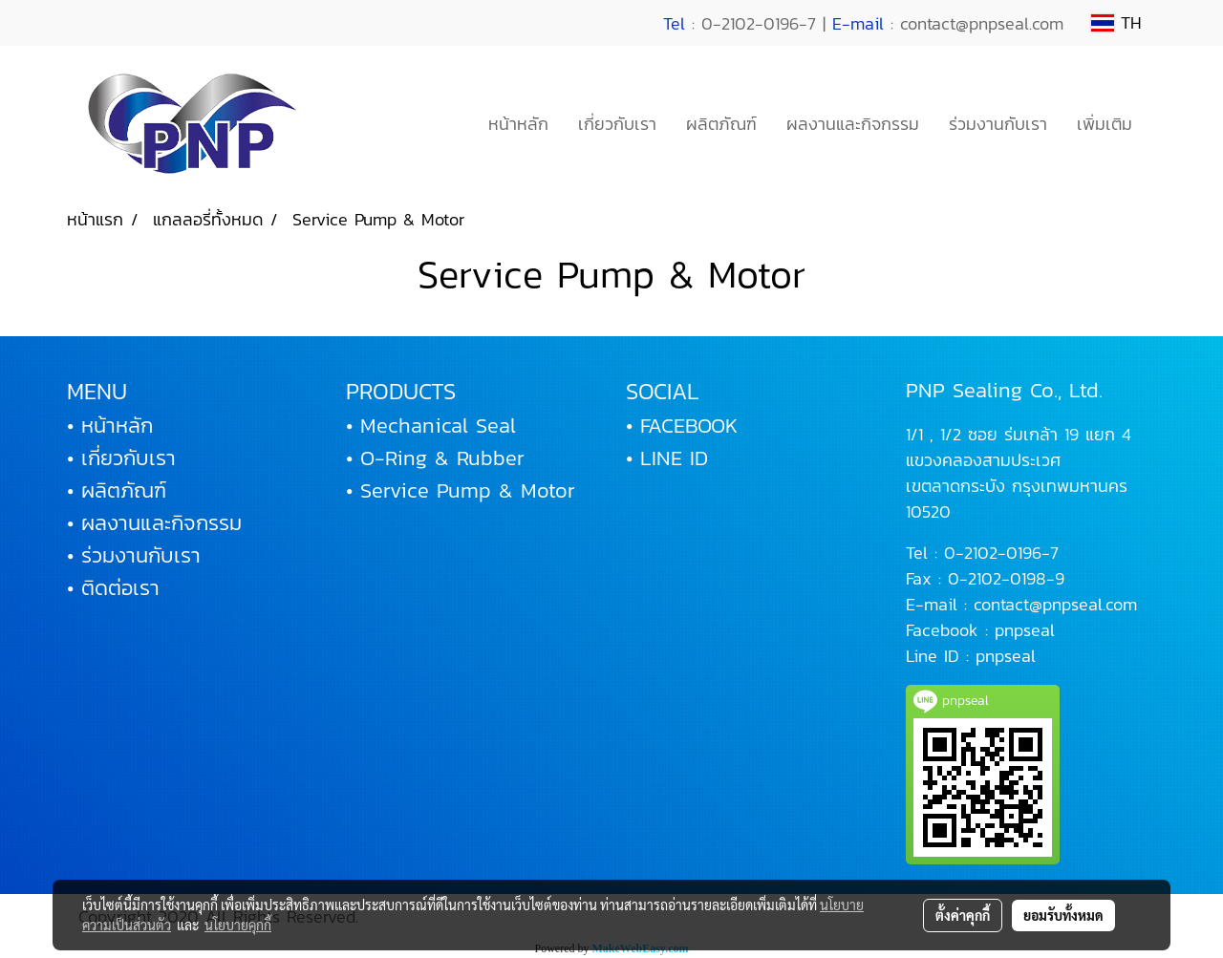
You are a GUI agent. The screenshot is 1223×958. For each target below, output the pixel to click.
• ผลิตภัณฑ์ (116, 490)
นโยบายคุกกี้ (237, 924)
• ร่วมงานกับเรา (134, 555)
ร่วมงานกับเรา (998, 124)
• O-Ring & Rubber (435, 458)
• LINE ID (667, 458)
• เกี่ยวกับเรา (121, 458)
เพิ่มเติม (1104, 124)
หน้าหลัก (518, 124)
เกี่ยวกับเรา (617, 124)
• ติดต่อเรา (113, 588)
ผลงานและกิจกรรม (852, 124)
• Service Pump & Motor (460, 490)
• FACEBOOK (682, 425)
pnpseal (1025, 630)
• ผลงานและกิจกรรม (154, 523)
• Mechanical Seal (431, 425)
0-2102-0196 (992, 552)
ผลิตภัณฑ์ (721, 124)
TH (1116, 22)
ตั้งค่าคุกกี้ (962, 915)
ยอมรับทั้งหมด (1063, 915)
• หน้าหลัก (110, 425)
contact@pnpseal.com (1055, 604)
